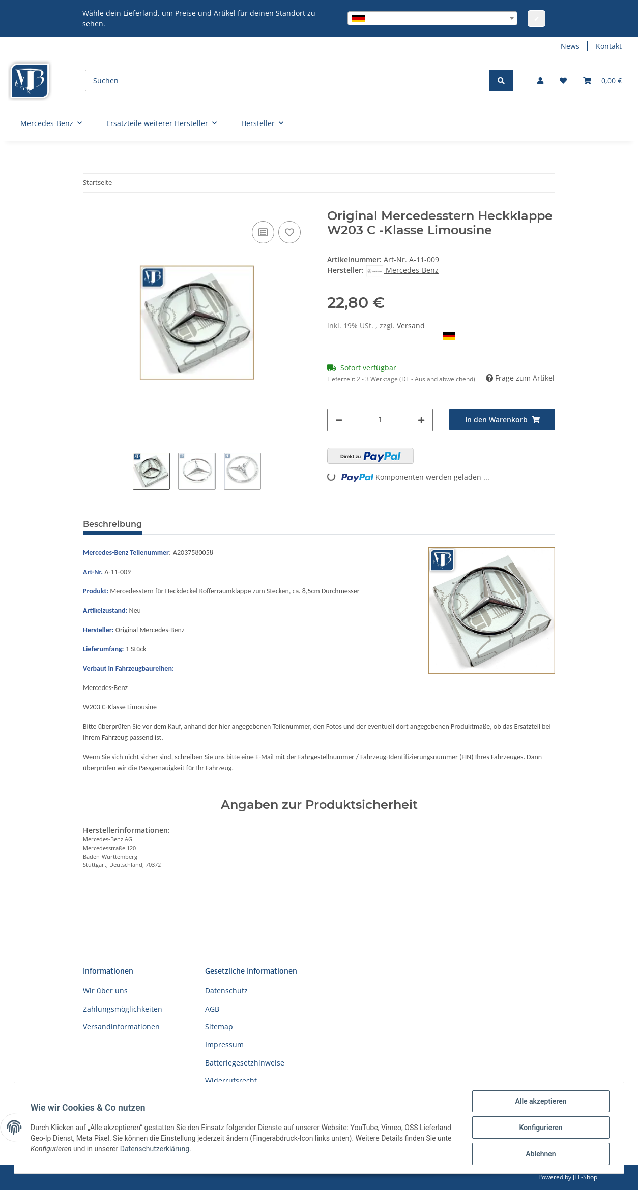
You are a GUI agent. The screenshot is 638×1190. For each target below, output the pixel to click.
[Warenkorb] (602, 80)
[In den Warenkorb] (502, 419)
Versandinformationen (121, 1026)
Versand (411, 325)
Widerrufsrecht (231, 1080)
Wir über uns (105, 990)
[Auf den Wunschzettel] (289, 232)
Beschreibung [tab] (112, 524)
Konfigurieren (540, 1127)
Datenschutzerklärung (154, 1149)
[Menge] (380, 420)
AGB (212, 1009)
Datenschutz (226, 990)
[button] (540, 80)
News (570, 46)
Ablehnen (541, 1154)
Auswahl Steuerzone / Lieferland (391, 336)
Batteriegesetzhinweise (244, 1063)
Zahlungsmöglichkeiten (122, 1009)
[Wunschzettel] (563, 80)
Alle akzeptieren (540, 1101)
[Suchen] (287, 80)
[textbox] (432, 18)
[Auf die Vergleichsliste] (263, 232)
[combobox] (432, 18)
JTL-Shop (585, 1177)
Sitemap (219, 1026)
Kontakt (609, 46)
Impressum (224, 1044)
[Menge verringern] (339, 420)
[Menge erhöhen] (421, 420)
